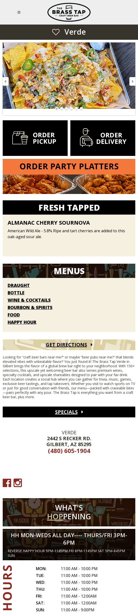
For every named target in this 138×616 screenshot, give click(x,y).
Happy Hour (22, 322)
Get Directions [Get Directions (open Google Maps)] (66, 344)
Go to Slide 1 (57, 108)
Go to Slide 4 (71, 108)
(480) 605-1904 (69, 451)
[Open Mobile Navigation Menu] (19, 12)
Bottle (16, 293)
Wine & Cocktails (29, 300)
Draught (19, 285)
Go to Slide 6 (81, 108)
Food (14, 315)
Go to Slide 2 (61, 108)
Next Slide (132, 81)
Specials (66, 412)
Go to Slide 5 (76, 108)
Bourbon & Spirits (30, 307)
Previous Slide (6, 81)
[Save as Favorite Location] (56, 32)
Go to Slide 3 (66, 108)
